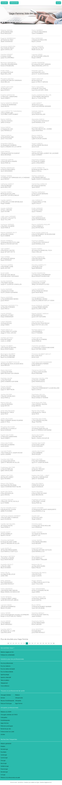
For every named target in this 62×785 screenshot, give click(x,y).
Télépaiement (4, 683)
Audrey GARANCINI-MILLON (41, 95)
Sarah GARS (5, 273)
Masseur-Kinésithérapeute (7, 700)
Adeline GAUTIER (7, 475)
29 (40, 643)
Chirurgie (3, 760)
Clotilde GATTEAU (7, 338)
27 (35, 643)
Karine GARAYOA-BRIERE (9, 103)
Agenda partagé (5, 674)
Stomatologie (4, 772)
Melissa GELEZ (37, 564)
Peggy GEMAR (37, 581)
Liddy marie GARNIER (8, 216)
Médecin (17, 695)
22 (21, 643)
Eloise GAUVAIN (37, 492)
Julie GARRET (5, 249)
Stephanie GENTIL (38, 621)
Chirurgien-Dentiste (6, 695)
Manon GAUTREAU (7, 483)
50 (48, 643)
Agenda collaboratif (6, 677)
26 (32, 643)
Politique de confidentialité (7, 655)
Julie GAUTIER (36, 467)
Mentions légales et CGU (7, 652)
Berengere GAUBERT (8, 354)
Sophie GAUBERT (7, 346)
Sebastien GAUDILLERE (40, 378)
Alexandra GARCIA (38, 119)
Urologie (3, 774)
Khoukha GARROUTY (39, 265)
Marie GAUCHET (6, 370)
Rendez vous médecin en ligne (31, 782)
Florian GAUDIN (6, 386)
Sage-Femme (18, 703)
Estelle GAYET (5, 532)
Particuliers (4, 2)
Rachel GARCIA (37, 152)
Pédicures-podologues (7, 726)
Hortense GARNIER (7, 224)
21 (18, 643)
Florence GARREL (38, 241)
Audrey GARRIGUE (38, 257)
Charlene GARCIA (38, 127)
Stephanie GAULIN (38, 394)
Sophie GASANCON (38, 273)
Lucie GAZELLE (6, 548)
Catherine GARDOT (7, 184)
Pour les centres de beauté (8, 669)
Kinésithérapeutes (5, 720)
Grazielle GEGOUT (7, 564)
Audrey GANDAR (37, 46)
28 (38, 643)
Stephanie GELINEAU (39, 572)
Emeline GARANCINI (8, 95)
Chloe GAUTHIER (7, 443)
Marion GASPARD (7, 297)
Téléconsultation (5, 680)
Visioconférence (5, 686)
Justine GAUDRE (6, 394)
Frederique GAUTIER (8, 467)
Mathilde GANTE (37, 71)
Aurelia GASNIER (6, 281)
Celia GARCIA (5, 152)
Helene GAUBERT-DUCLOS (10, 362)
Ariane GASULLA (6, 330)
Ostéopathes (4, 717)
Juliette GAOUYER (7, 87)
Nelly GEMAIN (5, 581)
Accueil (58, 2)
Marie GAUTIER (37, 459)
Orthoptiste (18, 700)
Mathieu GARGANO (38, 192)
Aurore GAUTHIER (38, 427)
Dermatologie (4, 749)
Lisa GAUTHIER (6, 451)
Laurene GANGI (37, 54)
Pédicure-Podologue (6, 703)
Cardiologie (4, 755)
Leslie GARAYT (37, 103)
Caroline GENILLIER (38, 597)
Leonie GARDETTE (38, 168)
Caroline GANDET (7, 54)
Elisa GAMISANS (37, 38)
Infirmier (3, 697)
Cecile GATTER (37, 338)
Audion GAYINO (37, 532)
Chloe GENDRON (6, 589)
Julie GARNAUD (37, 200)
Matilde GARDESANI (8, 168)
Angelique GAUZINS (38, 500)
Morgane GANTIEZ (7, 79)
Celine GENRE (5, 613)
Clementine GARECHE (39, 184)
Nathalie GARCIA (37, 111)
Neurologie (4, 763)
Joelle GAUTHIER (7, 419)
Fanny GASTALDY (38, 322)
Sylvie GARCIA (5, 127)
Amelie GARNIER (6, 208)
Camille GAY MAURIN (8, 524)
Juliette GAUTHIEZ (38, 451)
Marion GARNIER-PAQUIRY (41, 224)
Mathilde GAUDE (6, 378)
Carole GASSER (6, 313)
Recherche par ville (6, 728)
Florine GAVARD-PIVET (8, 508)
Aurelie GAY (36, 516)
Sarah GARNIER (37, 216)
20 (16, 643)
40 (46, 643)
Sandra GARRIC (37, 249)
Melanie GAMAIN (6, 30)
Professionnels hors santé (7, 731)
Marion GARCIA (6, 119)
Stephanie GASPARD (39, 281)
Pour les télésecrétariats (7, 671)
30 (43, 643)
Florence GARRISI (7, 265)
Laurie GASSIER (6, 322)
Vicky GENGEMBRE (38, 589)
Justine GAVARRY (37, 508)
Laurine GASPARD (38, 289)
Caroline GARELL (6, 192)
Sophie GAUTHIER (7, 435)
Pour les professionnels (7, 663)
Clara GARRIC (5, 257)
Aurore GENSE (6, 621)
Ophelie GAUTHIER (38, 443)
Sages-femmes (5, 723)
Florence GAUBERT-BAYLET (41, 354)
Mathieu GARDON (38, 176)
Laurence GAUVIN (7, 500)
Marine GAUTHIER (38, 411)
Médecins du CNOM (6, 711)
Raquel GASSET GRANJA (40, 313)
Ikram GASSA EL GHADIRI (40, 305)
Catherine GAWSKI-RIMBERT (11, 516)
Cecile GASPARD (6, 289)
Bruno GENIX (36, 605)
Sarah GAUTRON (6, 492)
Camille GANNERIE (38, 62)
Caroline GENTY (6, 629)
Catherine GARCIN (7, 160)
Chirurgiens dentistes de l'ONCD (9, 714)
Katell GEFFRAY (37, 548)
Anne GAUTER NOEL (8, 411)
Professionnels (14, 2)
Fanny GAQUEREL (38, 87)
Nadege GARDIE (6, 176)
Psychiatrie (3, 752)
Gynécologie (4, 757)
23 (24, 643)
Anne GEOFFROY (37, 629)
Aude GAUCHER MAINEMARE (42, 362)
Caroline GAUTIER (7, 459)
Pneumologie (4, 769)
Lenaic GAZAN (37, 540)
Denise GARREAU (7, 241)
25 (29, 643)
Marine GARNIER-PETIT (9, 232)
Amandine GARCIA (7, 143)
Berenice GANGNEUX (8, 62)
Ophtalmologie (5, 766)
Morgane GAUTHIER (8, 427)
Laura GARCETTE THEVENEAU (11, 111)
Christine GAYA (37, 524)
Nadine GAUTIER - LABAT (40, 475)
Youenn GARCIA (37, 143)
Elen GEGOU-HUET (38, 556)
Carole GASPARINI (38, 297)
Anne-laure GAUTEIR (39, 402)
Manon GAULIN (6, 402)
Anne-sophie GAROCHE (40, 232)
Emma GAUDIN (37, 386)
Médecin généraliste (6, 743)
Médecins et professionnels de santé (10, 777)
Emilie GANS (5, 71)
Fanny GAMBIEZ (37, 30)
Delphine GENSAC (38, 613)
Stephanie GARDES (38, 160)
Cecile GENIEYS (6, 597)
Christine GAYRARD (7, 540)
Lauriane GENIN (6, 605)
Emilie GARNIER (37, 208)
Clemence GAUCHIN (39, 370)
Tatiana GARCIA (6, 135)
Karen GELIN (5, 572)
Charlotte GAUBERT (38, 346)
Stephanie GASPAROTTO (9, 305)
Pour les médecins (5, 666)
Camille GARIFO (6, 200)
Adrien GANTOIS (37, 79)
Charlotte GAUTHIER (39, 419)
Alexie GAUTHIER (38, 435)
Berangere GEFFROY (8, 556)
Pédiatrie (3, 746)
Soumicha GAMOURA (8, 46)
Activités (3, 734)
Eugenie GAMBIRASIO (8, 38)
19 (13, 643)
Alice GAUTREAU (37, 483)
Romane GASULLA (38, 330)
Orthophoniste (19, 697)
